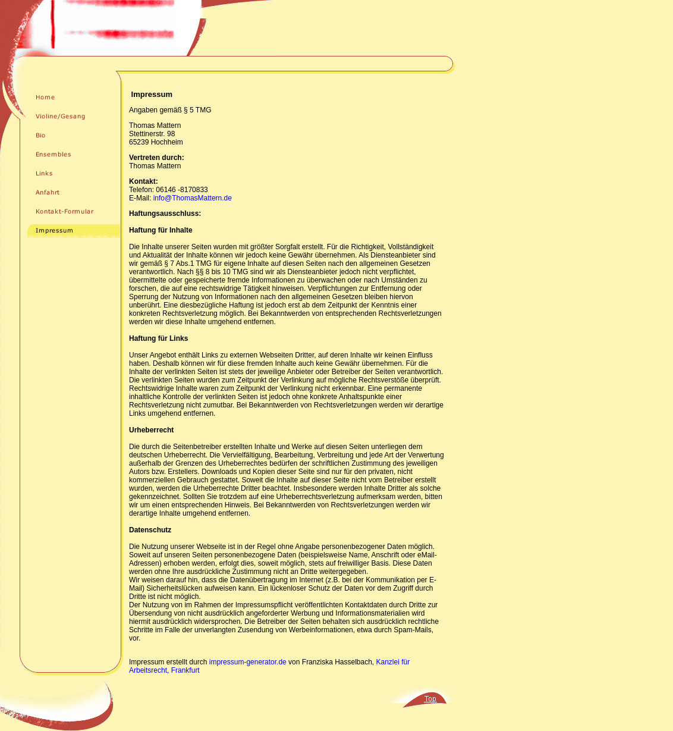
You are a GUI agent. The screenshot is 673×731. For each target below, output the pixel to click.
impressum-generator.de (248, 662)
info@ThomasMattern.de (192, 198)
